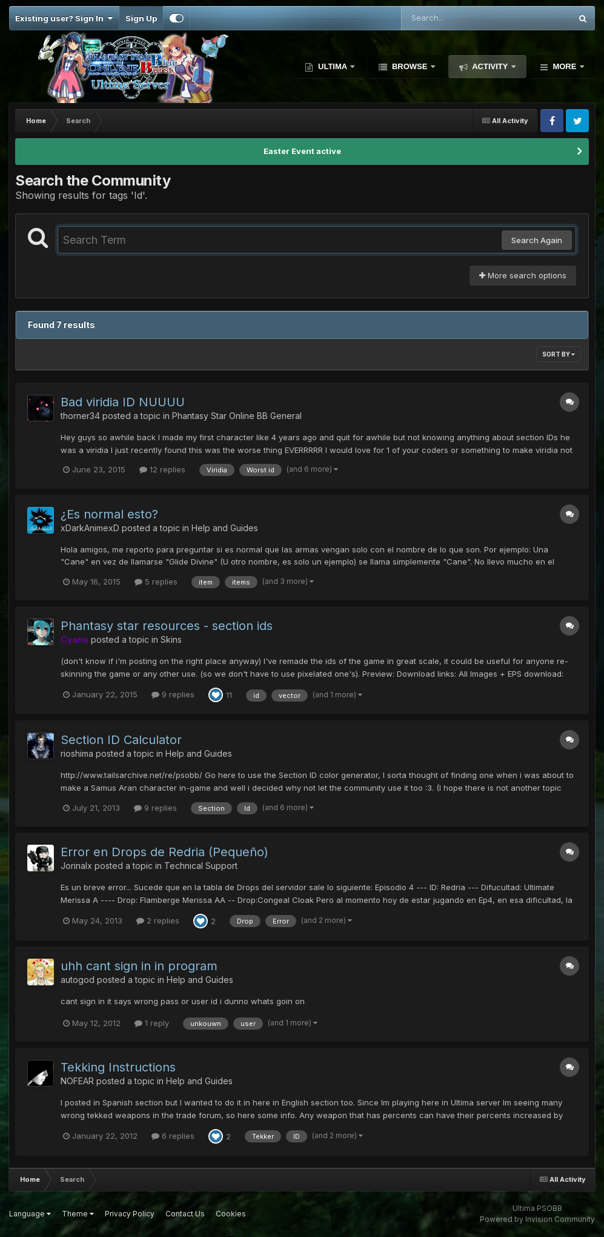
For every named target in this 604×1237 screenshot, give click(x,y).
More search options (522, 275)
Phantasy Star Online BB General (237, 416)
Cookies (231, 1213)
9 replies (172, 694)
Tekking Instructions (118, 1067)
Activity (490, 66)
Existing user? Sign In (64, 18)
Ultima (332, 66)
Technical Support (200, 865)
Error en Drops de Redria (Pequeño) (164, 852)
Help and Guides (224, 528)
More (565, 66)
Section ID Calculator (121, 739)
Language (30, 1213)
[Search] (453, 18)
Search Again (536, 240)
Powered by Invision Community (537, 1219)
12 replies (162, 469)
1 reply (151, 1023)
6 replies (172, 1136)
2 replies (157, 920)
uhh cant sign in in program (139, 966)
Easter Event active (302, 151)
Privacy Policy (129, 1213)
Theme (78, 1213)
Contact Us (185, 1213)
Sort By (558, 354)
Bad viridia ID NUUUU (123, 402)
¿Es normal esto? (109, 514)
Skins (171, 639)
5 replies (156, 581)
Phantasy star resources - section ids (167, 625)
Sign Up (141, 18)
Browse (410, 66)
